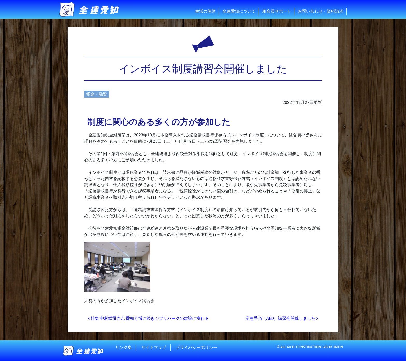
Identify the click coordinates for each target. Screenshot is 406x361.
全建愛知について (239, 11)
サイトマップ (153, 347)
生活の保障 (205, 11)
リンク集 (123, 347)
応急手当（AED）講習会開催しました (281, 318)
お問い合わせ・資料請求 (320, 11)
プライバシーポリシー (196, 347)
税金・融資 (96, 94)
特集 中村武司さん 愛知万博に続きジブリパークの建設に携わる (148, 318)
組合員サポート (276, 11)
